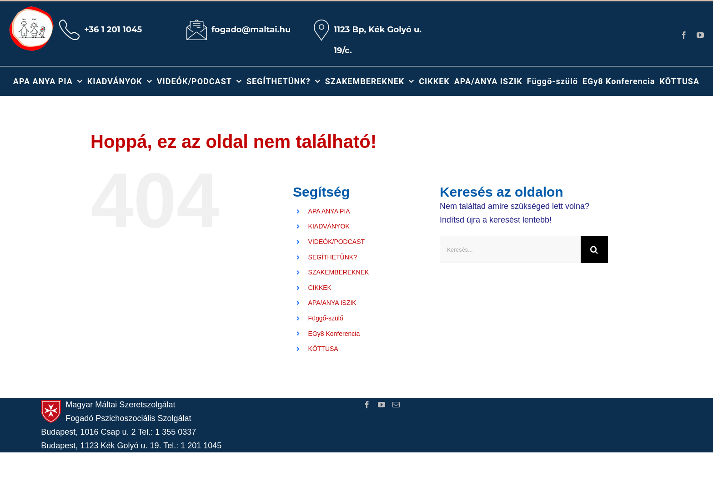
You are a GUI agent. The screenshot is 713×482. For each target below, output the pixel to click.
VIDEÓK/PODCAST (336, 241)
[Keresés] (594, 249)
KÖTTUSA (323, 348)
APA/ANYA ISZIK (332, 302)
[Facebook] (367, 404)
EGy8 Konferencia (334, 333)
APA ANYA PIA (329, 211)
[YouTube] (381, 404)
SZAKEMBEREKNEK (338, 272)
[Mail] (396, 404)
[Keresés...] (510, 249)
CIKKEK (319, 287)
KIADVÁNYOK (329, 226)
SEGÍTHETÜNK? (332, 257)
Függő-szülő (325, 318)
